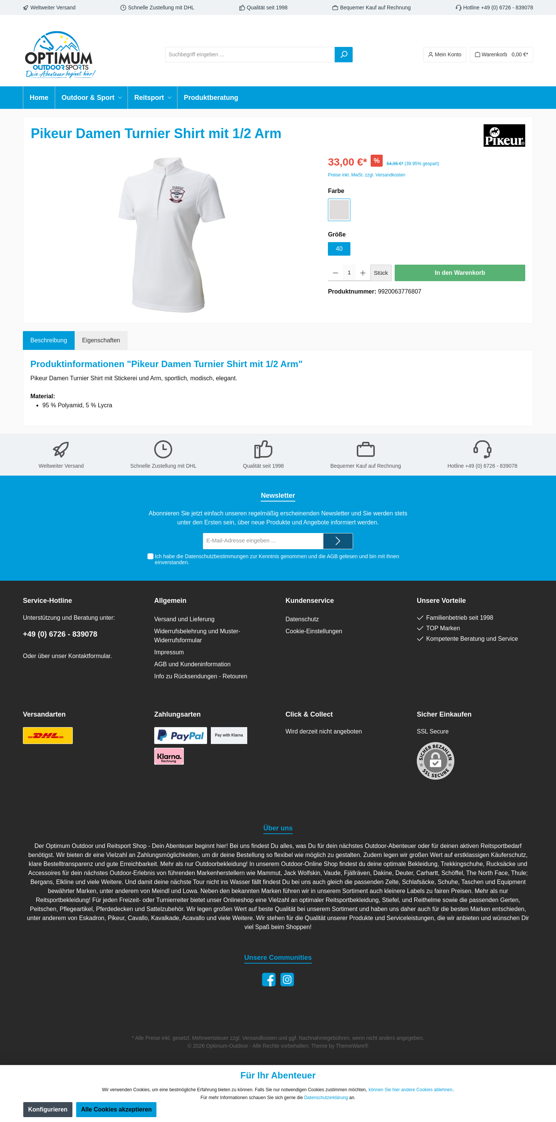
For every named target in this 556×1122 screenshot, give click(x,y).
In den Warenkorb (460, 273)
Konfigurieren (48, 1109)
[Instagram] (287, 979)
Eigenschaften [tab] (101, 340)
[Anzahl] (349, 273)
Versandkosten (259, 1038)
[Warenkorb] (501, 54)
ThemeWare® (352, 1046)
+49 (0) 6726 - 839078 (60, 634)
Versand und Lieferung (184, 619)
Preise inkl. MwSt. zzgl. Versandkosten (366, 175)
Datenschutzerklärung (326, 1097)
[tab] (49, 340)
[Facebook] (268, 979)
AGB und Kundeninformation (192, 664)
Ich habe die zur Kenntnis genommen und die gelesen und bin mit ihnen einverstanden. (277, 559)
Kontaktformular (89, 656)
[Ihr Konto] (444, 54)
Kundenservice (310, 600)
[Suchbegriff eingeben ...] (250, 54)
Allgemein (170, 600)
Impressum (169, 652)
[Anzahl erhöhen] (363, 273)
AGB (332, 556)
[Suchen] (344, 54)
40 (339, 248)
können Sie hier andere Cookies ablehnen (410, 1089)
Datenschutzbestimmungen (217, 556)
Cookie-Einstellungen (314, 631)
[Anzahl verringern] (335, 273)
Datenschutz (302, 619)
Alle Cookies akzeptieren (116, 1109)
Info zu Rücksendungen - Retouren (200, 676)
